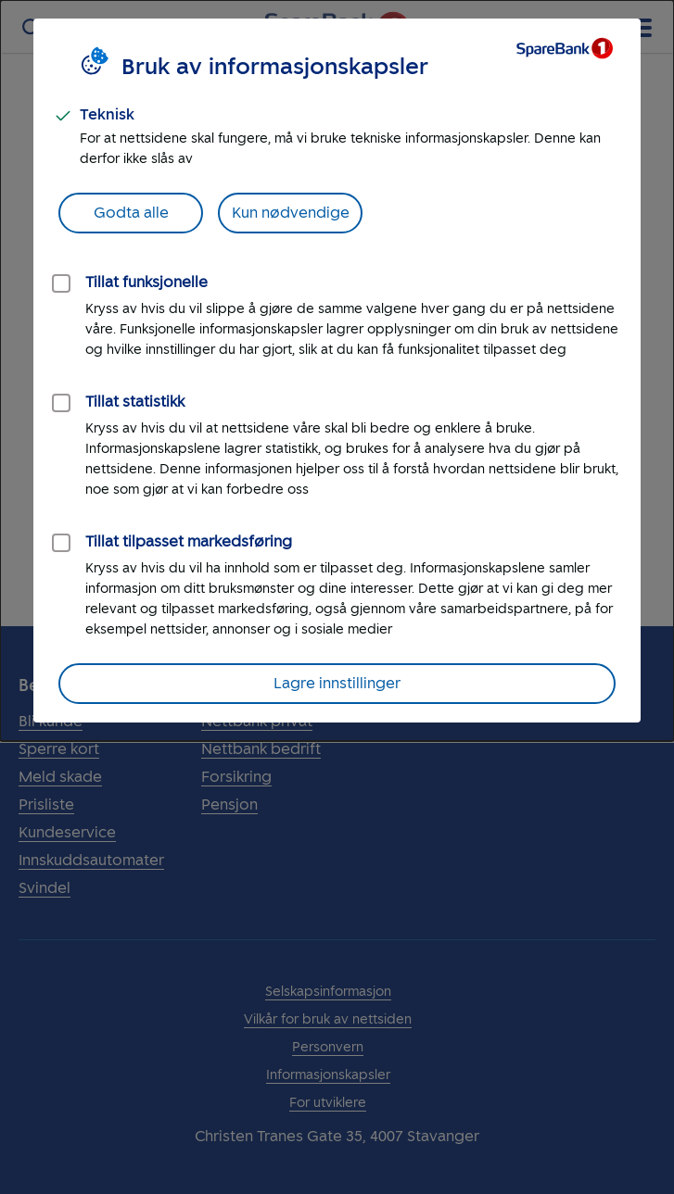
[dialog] (337, 370)
